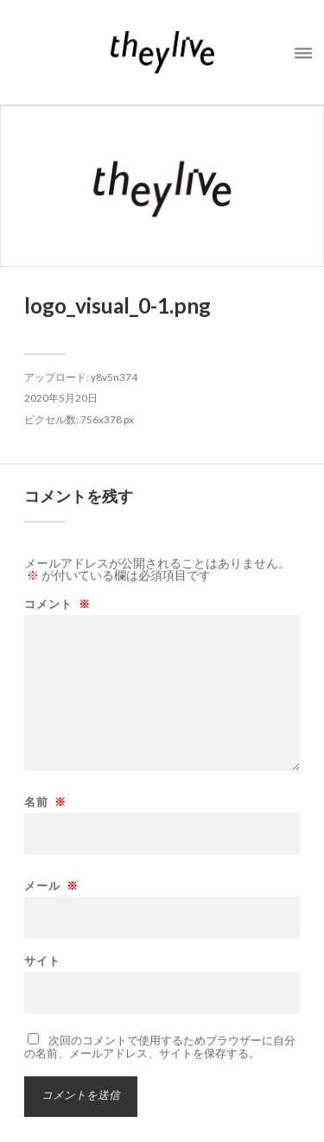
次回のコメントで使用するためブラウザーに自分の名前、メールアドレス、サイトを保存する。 (159, 1046)
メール (51, 885)
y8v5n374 (114, 377)
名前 (45, 802)
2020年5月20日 (61, 397)
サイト (42, 961)
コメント (57, 604)
